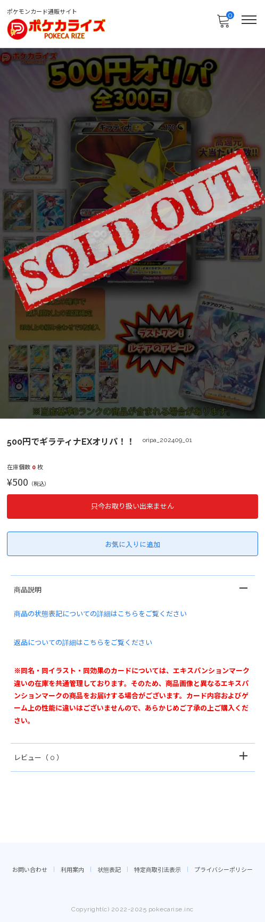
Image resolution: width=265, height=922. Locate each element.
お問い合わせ (29, 870)
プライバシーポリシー (223, 870)
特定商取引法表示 (157, 870)
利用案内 (72, 870)
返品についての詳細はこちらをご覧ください (83, 643)
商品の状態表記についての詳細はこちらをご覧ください (100, 614)
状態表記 (109, 870)
